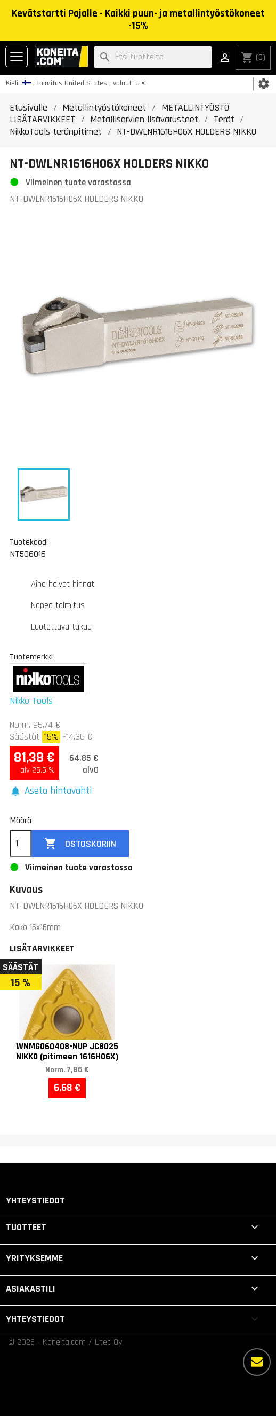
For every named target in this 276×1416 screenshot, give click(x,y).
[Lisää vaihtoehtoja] (257, 1362)
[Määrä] (20, 843)
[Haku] (153, 57)
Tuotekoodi (29, 542)
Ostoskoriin (80, 844)
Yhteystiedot (35, 1200)
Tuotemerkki (31, 656)
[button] (51, 791)
